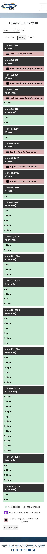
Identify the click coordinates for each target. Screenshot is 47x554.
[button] (43, 7)
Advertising (8, 547)
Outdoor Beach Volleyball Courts (22, 512)
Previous (10, 37)
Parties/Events (29, 545)
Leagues (41, 545)
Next (31, 37)
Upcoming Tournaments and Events (21, 520)
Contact (40, 547)
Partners (30, 547)
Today (22, 37)
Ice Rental (16, 545)
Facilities (20, 547)
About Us (6, 545)
